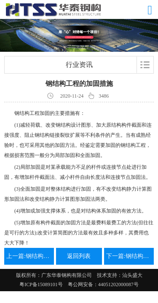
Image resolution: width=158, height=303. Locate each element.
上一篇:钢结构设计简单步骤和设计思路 (29, 256)
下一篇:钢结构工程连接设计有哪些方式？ (129, 256)
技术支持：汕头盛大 (119, 275)
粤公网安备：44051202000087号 (101, 284)
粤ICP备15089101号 (41, 284)
